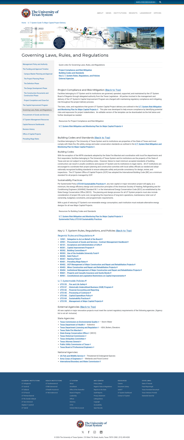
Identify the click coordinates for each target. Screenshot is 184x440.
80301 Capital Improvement (77, 248)
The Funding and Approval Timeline (35, 69)
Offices (157, 13)
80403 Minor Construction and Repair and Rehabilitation (89, 267)
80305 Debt (69, 256)
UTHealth (52, 390)
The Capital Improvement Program (35, 105)
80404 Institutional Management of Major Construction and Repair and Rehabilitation (101, 270)
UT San (27, 402)
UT (26, 383)
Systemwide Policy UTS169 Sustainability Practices (80, 219)
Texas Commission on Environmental (80, 322)
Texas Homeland (150, 390)
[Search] (160, 2)
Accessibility (98, 405)
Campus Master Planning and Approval (38, 74)
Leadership (145, 13)
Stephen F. (28, 405)
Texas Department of (73, 325)
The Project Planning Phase (34, 79)
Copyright (97, 402)
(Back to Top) (113, 89)
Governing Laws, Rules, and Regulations (37, 110)
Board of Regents (75, 393)
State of (147, 383)
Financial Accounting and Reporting (84, 290)
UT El (26, 393)
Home (24, 23)
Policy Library (98, 383)
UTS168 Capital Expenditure (76, 295)
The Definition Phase (31, 83)
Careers (120, 383)
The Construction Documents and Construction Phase (36, 94)
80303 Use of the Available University (79, 253)
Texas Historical (73, 336)
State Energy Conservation (75, 333)
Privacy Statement (99, 396)
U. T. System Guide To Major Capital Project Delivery (47, 23)
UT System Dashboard (125, 393)
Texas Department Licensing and (79, 327)
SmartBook (73, 386)
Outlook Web (77, 408)
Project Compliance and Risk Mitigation (75, 70)
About (100, 13)
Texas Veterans (149, 393)
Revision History (29, 129)
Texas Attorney (71, 341)
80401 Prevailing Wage (74, 262)
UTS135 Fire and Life (73, 284)
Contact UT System (124, 396)
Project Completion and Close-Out (36, 100)
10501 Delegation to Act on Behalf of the (81, 239)
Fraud (147, 386)
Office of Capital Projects (32, 134)
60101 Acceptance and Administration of (81, 245)
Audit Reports (98, 393)
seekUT (120, 390)
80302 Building (73, 250)
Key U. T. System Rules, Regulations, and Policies (79, 76)
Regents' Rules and (76, 235)
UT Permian (28, 396)
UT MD (52, 393)
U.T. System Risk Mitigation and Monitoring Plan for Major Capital (91, 126)
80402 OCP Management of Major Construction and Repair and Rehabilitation (98, 264)
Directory (72, 402)
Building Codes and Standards (71, 73)
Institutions (120, 13)
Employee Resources (145, 2)
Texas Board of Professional (77, 347)
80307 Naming (70, 259)
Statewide (148, 396)
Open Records (98, 408)
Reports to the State (100, 390)
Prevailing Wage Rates (31, 139)
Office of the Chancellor (77, 390)
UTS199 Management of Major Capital (82, 301)
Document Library (123, 386)
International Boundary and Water (80, 361)
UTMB (52, 386)
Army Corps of (71, 359)
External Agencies (66, 78)
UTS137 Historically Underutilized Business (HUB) (86, 287)
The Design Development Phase (35, 88)
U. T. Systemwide (72, 280)
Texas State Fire (71, 330)
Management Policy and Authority (35, 64)
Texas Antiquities (73, 339)
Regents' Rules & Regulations (103, 386)
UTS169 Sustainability (91, 184)
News (108, 13)
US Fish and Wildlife (72, 356)
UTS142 (64, 290)
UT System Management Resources (36, 120)
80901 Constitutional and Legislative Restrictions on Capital (93, 276)
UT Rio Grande (29, 399)
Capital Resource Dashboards (33, 124)
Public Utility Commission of (75, 344)
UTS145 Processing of (75, 293)
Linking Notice (98, 399)
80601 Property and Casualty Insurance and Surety (86, 273)
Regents (133, 13)
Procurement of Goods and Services (36, 115)
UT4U (71, 405)
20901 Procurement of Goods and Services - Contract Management (94, 242)
